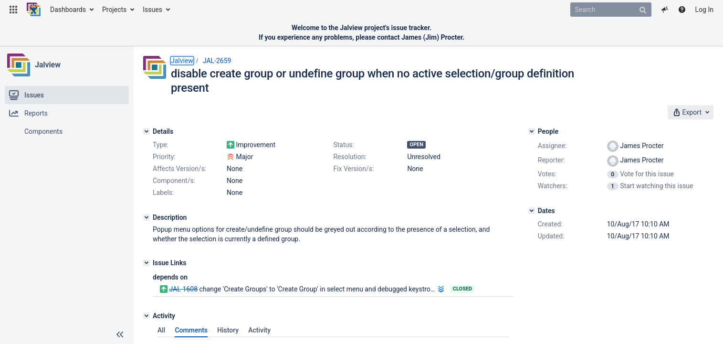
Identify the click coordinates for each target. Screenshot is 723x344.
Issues (152, 9)
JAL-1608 (183, 289)
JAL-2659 (217, 60)
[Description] (146, 217)
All (161, 330)
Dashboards (68, 9)
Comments (191, 330)
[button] (13, 9)
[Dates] (531, 210)
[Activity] (146, 315)
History (228, 330)
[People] (531, 131)
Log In (704, 9)
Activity (259, 330)
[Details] (146, 131)
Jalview (48, 64)
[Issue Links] (146, 262)
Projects (114, 9)
